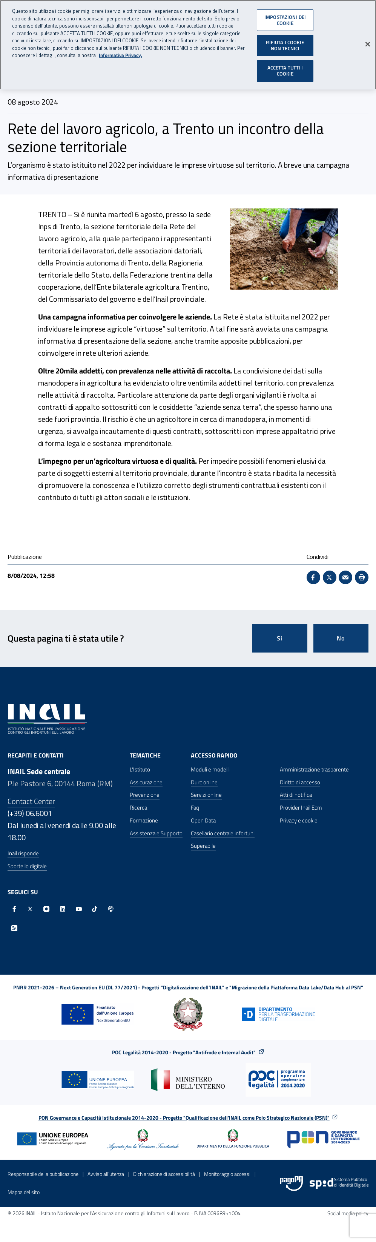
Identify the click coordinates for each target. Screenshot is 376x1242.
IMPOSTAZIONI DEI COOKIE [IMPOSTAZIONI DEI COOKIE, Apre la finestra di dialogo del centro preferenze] (285, 18)
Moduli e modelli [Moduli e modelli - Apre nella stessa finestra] (210, 769)
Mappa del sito (24, 1192)
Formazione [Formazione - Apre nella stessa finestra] (144, 820)
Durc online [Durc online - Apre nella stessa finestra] (204, 782)
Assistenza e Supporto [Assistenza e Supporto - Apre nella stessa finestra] (156, 833)
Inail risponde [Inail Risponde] (23, 853)
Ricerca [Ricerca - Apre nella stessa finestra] (138, 807)
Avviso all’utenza (105, 1174)
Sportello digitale (27, 866)
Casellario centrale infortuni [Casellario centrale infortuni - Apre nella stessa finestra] (223, 833)
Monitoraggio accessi (227, 1174)
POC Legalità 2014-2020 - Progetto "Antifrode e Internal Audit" (184, 1052)
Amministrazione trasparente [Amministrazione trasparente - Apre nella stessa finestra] (314, 769)
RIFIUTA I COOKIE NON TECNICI (285, 43)
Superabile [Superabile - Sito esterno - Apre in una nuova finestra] (203, 845)
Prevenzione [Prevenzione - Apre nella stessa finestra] (145, 794)
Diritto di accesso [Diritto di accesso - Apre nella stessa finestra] (300, 782)
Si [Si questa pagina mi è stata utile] (279, 638)
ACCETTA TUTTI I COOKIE (285, 69)
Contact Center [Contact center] (31, 801)
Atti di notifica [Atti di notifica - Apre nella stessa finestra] (296, 794)
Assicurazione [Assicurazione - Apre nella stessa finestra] (146, 782)
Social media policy (347, 1213)
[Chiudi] (367, 42)
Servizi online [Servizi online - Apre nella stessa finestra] (206, 794)
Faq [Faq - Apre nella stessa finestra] (195, 807)
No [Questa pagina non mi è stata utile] (341, 638)
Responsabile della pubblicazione (43, 1174)
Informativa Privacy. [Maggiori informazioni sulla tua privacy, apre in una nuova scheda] (120, 53)
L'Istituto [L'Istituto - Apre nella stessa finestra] (140, 769)
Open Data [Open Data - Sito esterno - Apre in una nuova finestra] (203, 820)
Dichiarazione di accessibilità (164, 1174)
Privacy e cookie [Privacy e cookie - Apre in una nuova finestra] (299, 820)
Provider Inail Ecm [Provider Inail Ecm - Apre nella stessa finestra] (301, 807)
